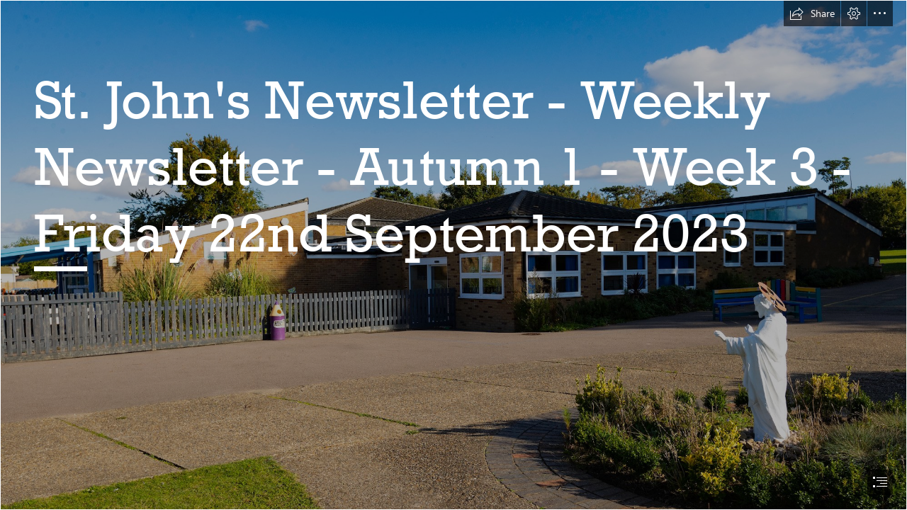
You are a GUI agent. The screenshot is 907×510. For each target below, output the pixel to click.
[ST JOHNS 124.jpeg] (453, 255)
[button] (812, 13)
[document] (453, 255)
